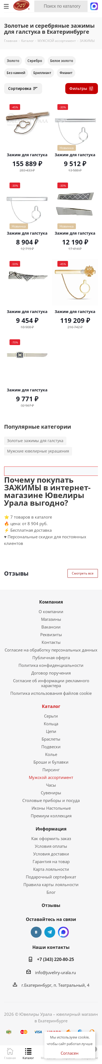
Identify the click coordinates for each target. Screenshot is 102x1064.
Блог (51, 892)
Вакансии (51, 627)
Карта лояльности (51, 869)
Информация (51, 829)
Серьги (51, 716)
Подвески (51, 746)
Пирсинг (51, 769)
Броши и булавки (51, 762)
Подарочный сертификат (51, 877)
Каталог (51, 706)
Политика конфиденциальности (51, 665)
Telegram (49, 932)
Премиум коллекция (51, 815)
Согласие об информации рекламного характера (51, 683)
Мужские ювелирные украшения (38, 451)
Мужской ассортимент (51, 777)
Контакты (51, 642)
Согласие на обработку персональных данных (51, 650)
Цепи (51, 731)
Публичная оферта (51, 657)
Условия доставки (51, 854)
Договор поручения (51, 673)
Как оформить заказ (51, 838)
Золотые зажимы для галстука (35, 440)
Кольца (51, 723)
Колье (51, 754)
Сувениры (51, 792)
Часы (51, 785)
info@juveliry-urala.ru (55, 972)
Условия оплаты (51, 846)
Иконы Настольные (51, 808)
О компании (51, 611)
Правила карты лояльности (51, 884)
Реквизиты (51, 634)
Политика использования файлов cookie (51, 693)
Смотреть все (83, 573)
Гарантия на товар (51, 861)
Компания (51, 602)
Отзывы (51, 905)
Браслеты (51, 739)
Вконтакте (36, 932)
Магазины (51, 619)
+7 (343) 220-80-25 (55, 959)
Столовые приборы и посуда (51, 800)
